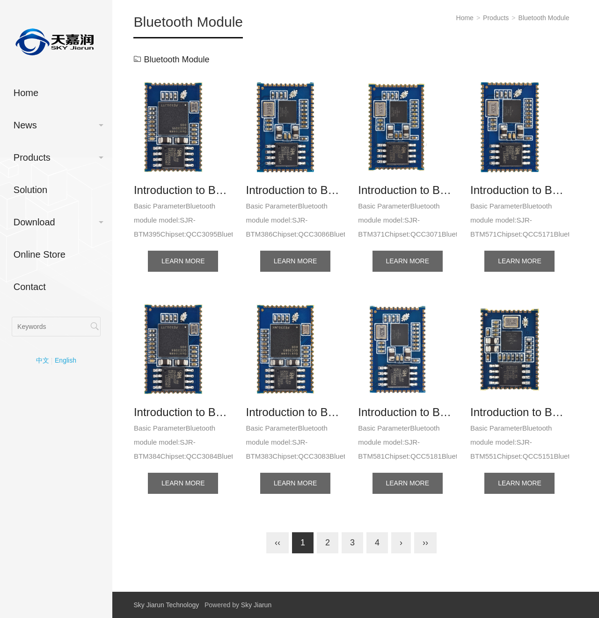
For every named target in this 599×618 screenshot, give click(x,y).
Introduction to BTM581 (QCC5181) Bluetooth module (407, 412)
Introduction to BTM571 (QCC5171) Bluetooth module (519, 190)
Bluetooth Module (544, 18)
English (65, 360)
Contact (30, 287)
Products (32, 157)
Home (26, 93)
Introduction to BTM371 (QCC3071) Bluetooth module (407, 190)
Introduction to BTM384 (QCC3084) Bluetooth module (183, 412)
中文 (42, 360)
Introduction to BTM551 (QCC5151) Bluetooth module (519, 412)
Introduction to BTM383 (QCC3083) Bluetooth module (295, 412)
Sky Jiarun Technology (166, 605)
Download (34, 222)
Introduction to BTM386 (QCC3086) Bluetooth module (295, 190)
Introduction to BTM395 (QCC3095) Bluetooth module (183, 190)
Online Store (40, 254)
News (25, 125)
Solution (30, 190)
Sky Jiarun (256, 605)
